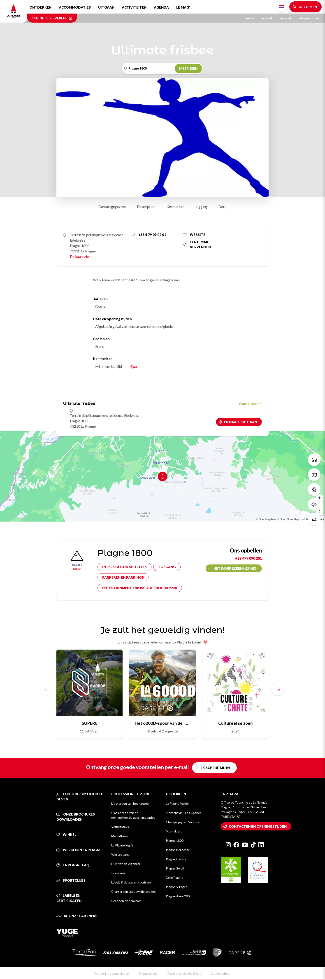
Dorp (222, 206)
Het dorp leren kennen (235, 568)
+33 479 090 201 (248, 558)
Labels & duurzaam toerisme (131, 882)
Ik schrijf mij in (215, 768)
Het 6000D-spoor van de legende (162, 723)
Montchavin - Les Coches (184, 813)
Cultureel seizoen (235, 723)
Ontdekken (40, 7)
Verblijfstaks (120, 827)
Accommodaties (75, 7)
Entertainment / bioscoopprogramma (139, 588)
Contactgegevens (112, 206)
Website (194, 235)
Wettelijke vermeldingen (111, 973)
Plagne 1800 (250, 404)
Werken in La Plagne (78, 850)
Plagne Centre (176, 859)
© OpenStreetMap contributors (295, 519)
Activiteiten (134, 7)
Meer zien (188, 68)
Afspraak (269, 18)
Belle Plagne (174, 877)
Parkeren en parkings (123, 577)
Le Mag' (183, 7)
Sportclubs (71, 880)
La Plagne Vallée (177, 803)
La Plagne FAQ (72, 865)
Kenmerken (175, 206)
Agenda (161, 7)
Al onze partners (76, 916)
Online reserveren (52, 18)
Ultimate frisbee (309, 18)
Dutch (281, 6)
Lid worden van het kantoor (130, 803)
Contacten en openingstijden (258, 826)
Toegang (167, 567)
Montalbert (174, 831)
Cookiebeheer (221, 973)
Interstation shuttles (124, 567)
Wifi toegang (120, 854)
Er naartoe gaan (240, 422)
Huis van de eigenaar (125, 864)
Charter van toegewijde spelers (133, 891)
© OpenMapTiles (266, 519)
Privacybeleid (148, 973)
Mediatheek (119, 836)
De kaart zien (80, 256)
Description (146, 206)
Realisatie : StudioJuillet (184, 973)
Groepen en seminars (126, 901)
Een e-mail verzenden (197, 244)
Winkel (66, 834)
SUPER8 (90, 723)
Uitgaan (106, 7)
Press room (119, 873)
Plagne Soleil (175, 868)
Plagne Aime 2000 (178, 896)
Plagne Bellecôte (178, 850)
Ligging (201, 206)
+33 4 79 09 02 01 (149, 235)
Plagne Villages (176, 887)
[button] (278, 689)
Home (252, 18)
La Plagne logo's (122, 845)
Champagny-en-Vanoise (183, 822)
